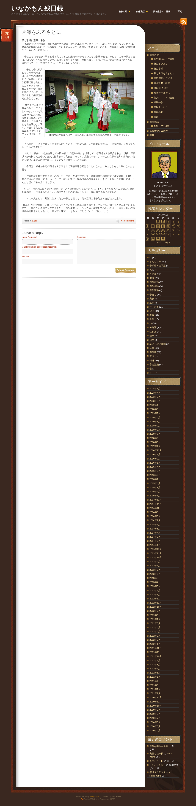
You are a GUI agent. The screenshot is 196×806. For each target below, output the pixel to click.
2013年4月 (155, 582)
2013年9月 (155, 561)
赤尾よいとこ (161, 107)
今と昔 (153, 274)
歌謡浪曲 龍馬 (162, 83)
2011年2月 (155, 689)
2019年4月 (155, 417)
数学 (152, 319)
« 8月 (159, 242)
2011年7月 (155, 668)
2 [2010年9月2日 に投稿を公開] (163, 222)
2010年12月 (156, 697)
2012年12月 (156, 598)
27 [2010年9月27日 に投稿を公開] (148, 239)
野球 (152, 356)
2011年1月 (155, 693)
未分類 (34, 221)
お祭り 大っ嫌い (162, 126)
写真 (152, 135)
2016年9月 (155, 454)
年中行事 (154, 306)
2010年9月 (155, 709)
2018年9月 (155, 425)
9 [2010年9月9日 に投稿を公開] (163, 226)
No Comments (127, 221)
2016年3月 (155, 471)
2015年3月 (155, 487)
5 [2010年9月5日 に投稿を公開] (178, 222)
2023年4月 (155, 392)
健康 (152, 278)
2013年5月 (155, 578)
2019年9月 (155, 413)
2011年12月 (156, 648)
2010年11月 (156, 701)
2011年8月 (155, 664)
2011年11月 (156, 652)
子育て (153, 294)
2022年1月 (155, 405)
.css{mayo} (94, 796)
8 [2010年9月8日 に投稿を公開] (158, 226)
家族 (152, 298)
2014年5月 (155, 528)
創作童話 (154, 122)
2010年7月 (155, 718)
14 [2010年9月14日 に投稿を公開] (153, 230)
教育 (152, 315)
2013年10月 (156, 557)
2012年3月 (155, 635)
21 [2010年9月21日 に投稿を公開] (153, 234)
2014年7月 (155, 520)
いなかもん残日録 (37, 8)
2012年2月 (155, 640)
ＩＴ (152, 372)
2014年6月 (155, 524)
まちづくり (155, 261)
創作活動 (154, 282)
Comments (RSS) (107, 799)
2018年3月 (155, 442)
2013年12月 (156, 549)
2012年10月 (156, 606)
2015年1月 (155, 495)
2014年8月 (155, 516)
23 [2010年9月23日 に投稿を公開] (163, 234)
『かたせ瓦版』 (158, 765)
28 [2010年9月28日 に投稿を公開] (153, 239)
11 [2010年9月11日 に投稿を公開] (173, 226)
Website (25, 256)
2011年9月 (155, 660)
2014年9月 (155, 512)
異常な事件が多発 (159, 746)
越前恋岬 (158, 112)
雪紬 (156, 116)
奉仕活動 (154, 290)
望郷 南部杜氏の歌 (163, 78)
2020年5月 (155, 409)
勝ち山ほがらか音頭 (164, 59)
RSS (182, 23)
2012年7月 (155, 619)
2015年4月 (155, 483)
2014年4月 (155, 532)
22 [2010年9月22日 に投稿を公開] (158, 234)
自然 (152, 340)
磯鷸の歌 (158, 102)
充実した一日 (156, 753)
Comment (81, 237)
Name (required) (29, 237)
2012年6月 (155, 623)
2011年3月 (155, 685)
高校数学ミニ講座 (159, 130)
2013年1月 (155, 594)
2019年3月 (155, 421)
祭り (152, 335)
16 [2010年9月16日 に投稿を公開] (163, 230)
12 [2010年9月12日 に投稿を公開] (178, 226)
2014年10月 (156, 508)
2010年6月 (155, 722)
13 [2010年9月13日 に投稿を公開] (148, 230)
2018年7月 (155, 433)
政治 (152, 311)
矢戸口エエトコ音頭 (164, 97)
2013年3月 (155, 586)
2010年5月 (155, 726)
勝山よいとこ (161, 63)
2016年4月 (155, 467)
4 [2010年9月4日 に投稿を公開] (173, 222)
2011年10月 (156, 656)
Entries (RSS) (89, 799)
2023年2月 (155, 401)
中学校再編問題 (158, 265)
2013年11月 (156, 553)
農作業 (153, 352)
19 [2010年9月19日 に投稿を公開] (178, 230)
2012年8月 (155, 615)
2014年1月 (155, 545)
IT (150, 257)
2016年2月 (155, 475)
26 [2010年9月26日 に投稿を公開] (178, 234)
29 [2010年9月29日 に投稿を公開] (158, 239)
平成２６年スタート (160, 772)
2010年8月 (155, 714)
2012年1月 (155, 644)
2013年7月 (155, 570)
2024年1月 (155, 388)
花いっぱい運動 (158, 344)
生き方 (153, 331)
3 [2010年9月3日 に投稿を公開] (168, 222)
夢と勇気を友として (164, 73)
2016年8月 (155, 458)
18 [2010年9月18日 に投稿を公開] (173, 230)
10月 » (167, 242)
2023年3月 (155, 397)
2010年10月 (156, 705)
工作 (152, 302)
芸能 (152, 348)
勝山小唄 (158, 68)
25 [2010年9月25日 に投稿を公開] (173, 234)
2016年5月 (155, 462)
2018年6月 (155, 438)
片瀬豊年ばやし (162, 92)
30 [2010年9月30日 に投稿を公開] (163, 239)
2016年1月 (155, 479)
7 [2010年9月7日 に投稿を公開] (153, 226)
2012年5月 (155, 627)
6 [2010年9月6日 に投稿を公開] (147, 226)
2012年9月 (155, 611)
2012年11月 (156, 602)
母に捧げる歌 (161, 87)
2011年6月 (155, 672)
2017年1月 (155, 446)
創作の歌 (154, 55)
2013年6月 (155, 574)
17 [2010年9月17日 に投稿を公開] (168, 230)
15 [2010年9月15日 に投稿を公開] (158, 230)
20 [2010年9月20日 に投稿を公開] (148, 234)
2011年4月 (155, 681)
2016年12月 (156, 450)
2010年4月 (155, 730)
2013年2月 (155, 590)
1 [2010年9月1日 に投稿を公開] (158, 222)
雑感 (152, 360)
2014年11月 (156, 504)
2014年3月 (155, 536)
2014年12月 (156, 499)
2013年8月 (155, 565)
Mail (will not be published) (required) (39, 247)
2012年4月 (155, 631)
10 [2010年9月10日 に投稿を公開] (168, 226)
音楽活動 (154, 364)
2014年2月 (155, 541)
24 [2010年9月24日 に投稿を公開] (168, 234)
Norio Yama (155, 775)
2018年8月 (155, 429)
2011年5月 (155, 676)
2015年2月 (155, 491)
